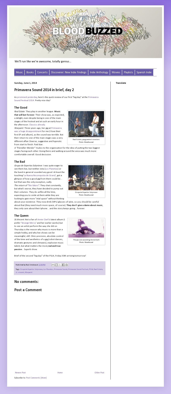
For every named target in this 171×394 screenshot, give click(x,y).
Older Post (99, 373)
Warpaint (28, 272)
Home (60, 373)
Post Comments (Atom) (36, 378)
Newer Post (20, 373)
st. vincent (20, 272)
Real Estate (98, 269)
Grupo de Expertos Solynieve (31, 269)
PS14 (91, 269)
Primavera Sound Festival (78, 269)
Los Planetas (48, 269)
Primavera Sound (60, 269)
